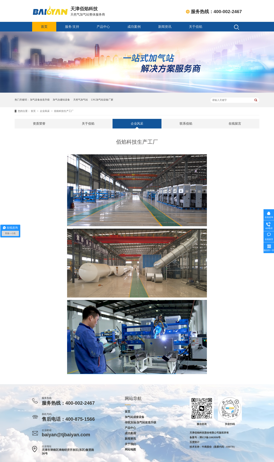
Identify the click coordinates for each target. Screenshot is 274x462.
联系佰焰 (186, 123)
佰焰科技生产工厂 (64, 111)
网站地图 (130, 449)
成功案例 (134, 26)
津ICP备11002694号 (210, 437)
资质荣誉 (39, 123)
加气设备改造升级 (40, 99)
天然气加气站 (80, 99)
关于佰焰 (195, 26)
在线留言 (235, 123)
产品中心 (103, 26)
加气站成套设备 (134, 417)
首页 (44, 26)
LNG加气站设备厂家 (102, 99)
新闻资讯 (164, 26)
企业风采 (45, 111)
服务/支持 (72, 26)
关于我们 (130, 444)
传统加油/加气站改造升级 (140, 422)
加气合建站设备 (61, 99)
